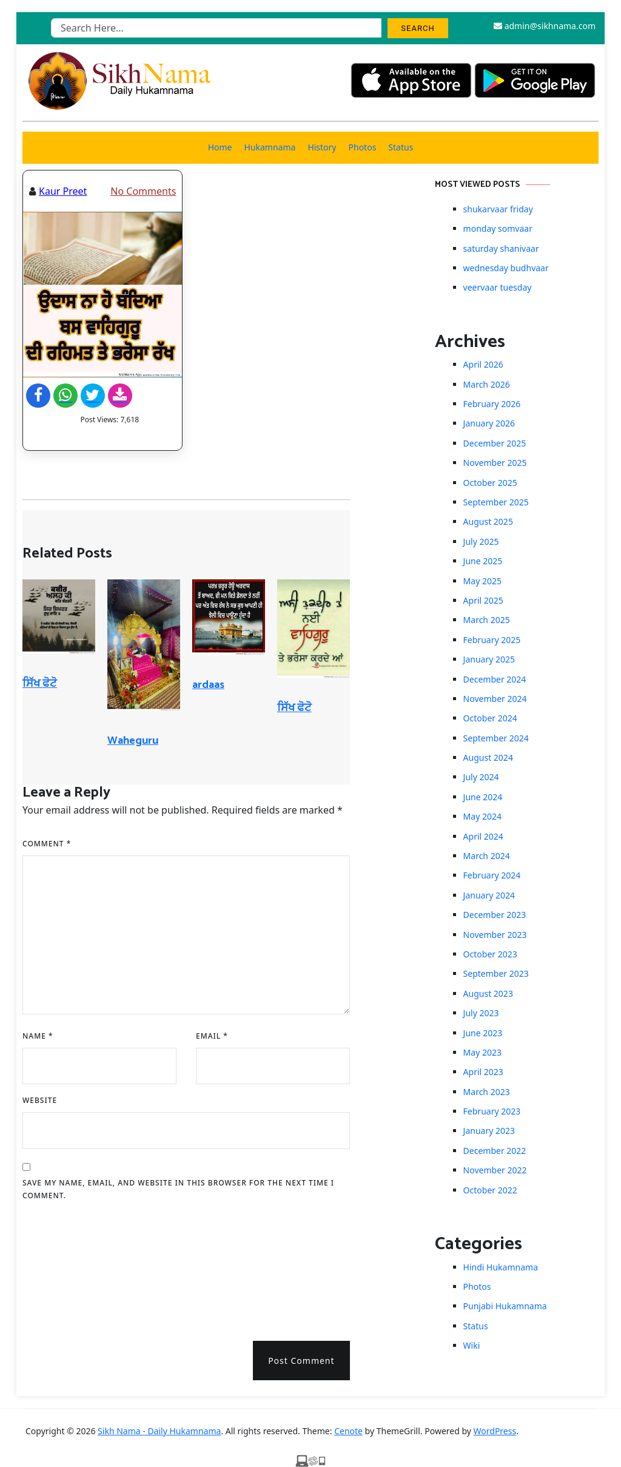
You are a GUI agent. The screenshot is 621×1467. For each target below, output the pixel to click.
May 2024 (482, 816)
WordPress (495, 1431)
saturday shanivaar (501, 248)
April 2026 (483, 364)
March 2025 (486, 620)
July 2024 (481, 777)
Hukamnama (269, 147)
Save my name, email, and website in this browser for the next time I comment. (178, 1189)
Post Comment (301, 1360)
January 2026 (489, 423)
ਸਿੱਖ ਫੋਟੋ (39, 684)
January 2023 (489, 1130)
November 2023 (495, 934)
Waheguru (132, 741)
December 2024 (494, 679)
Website (39, 1100)
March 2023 (486, 1092)
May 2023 (482, 1052)
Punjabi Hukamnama (505, 1306)
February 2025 (492, 640)
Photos (363, 147)
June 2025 (483, 561)
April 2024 (483, 836)
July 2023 (481, 1013)
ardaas (208, 685)
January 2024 (489, 895)
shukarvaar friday (498, 209)
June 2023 (483, 1033)
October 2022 (490, 1190)
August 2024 (488, 757)
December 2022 (494, 1150)
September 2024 (496, 738)
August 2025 (488, 521)
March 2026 (486, 384)
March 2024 (486, 856)
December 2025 (494, 443)
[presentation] (72, 1266)
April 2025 (483, 600)
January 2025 (489, 659)
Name (37, 1036)
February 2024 (492, 875)
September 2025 (496, 502)
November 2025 (495, 462)
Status (400, 147)
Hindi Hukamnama (500, 1267)
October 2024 (490, 718)
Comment (46, 843)
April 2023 (483, 1071)
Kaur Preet (63, 191)
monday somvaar (497, 228)
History (321, 147)
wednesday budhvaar (506, 268)
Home (220, 147)
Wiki (471, 1345)
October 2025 (490, 482)
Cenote (348, 1431)
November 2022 (495, 1170)
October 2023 (490, 954)
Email (212, 1036)
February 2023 (492, 1111)
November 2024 (495, 698)
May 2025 (482, 581)
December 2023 (494, 914)
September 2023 (496, 973)
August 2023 (488, 993)
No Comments (143, 191)
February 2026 (492, 404)
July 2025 (481, 541)
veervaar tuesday (497, 287)
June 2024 (483, 797)
